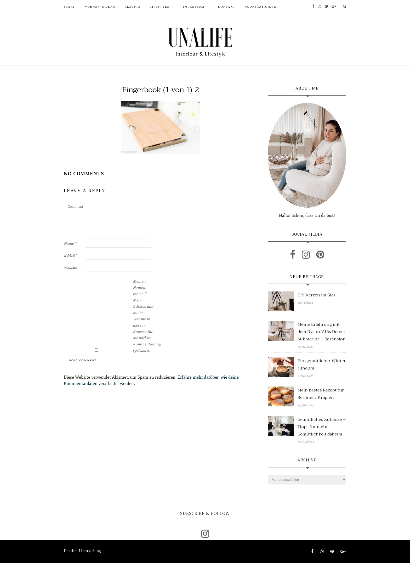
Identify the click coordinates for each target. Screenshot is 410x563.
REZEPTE (133, 6)
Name (70, 243)
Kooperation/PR (260, 6)
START (69, 6)
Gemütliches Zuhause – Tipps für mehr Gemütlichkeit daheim (322, 427)
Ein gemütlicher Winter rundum (322, 364)
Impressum (193, 6)
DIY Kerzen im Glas (316, 295)
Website (70, 267)
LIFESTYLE (159, 6)
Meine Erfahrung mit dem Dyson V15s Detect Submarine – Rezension (322, 332)
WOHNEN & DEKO (99, 6)
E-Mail (70, 255)
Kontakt (226, 6)
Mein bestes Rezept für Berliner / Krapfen (321, 394)
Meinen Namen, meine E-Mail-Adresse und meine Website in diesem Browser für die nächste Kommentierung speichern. (143, 316)
